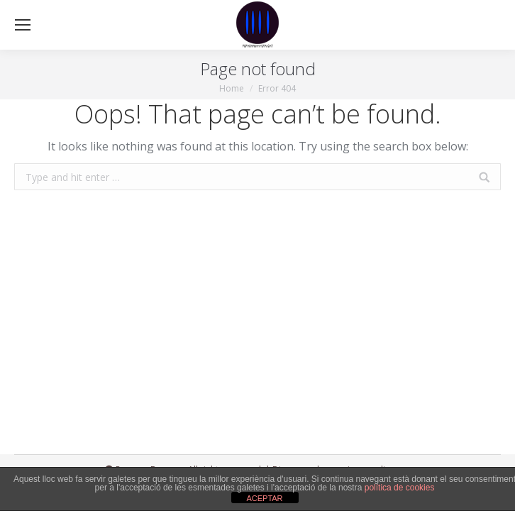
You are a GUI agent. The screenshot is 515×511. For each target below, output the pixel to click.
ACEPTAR (264, 498)
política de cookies (400, 488)
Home (231, 88)
